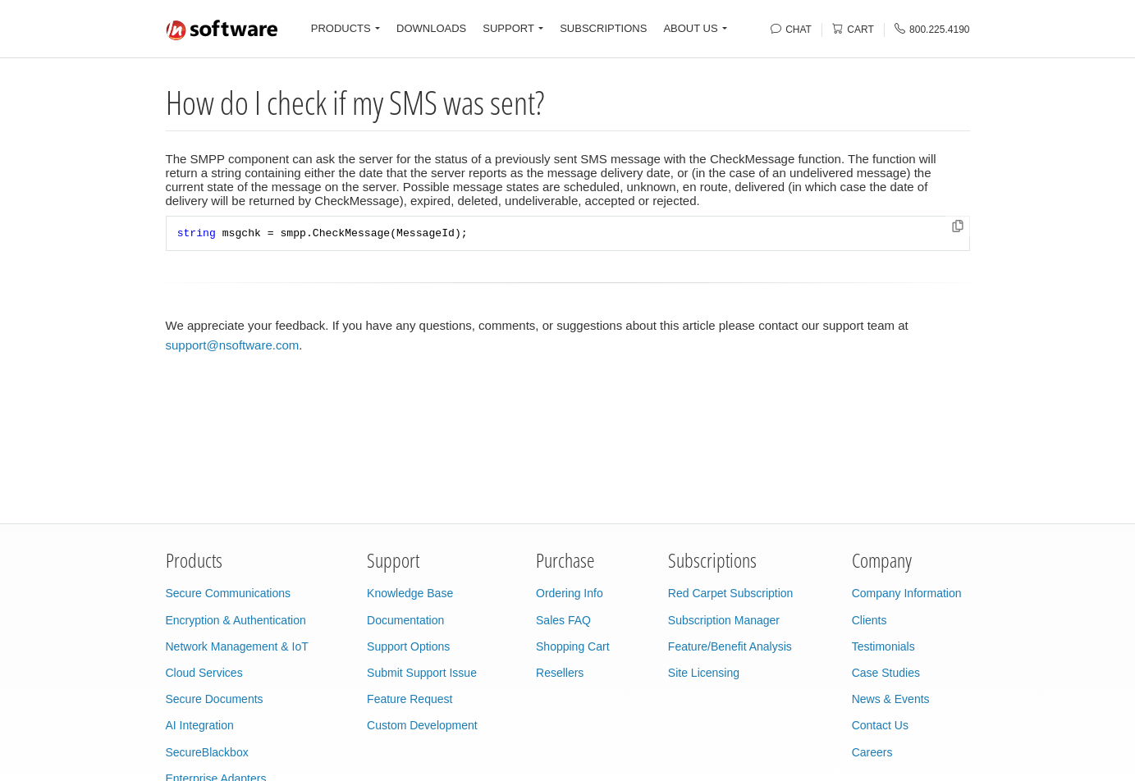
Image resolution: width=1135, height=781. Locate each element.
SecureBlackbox (207, 752)
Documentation (405, 620)
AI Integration (200, 725)
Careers (872, 752)
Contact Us (880, 725)
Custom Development (422, 725)
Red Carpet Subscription (731, 593)
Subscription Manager (724, 620)
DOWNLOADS (431, 28)
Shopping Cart (573, 646)
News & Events (891, 699)
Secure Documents (214, 699)
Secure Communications (228, 593)
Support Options (408, 646)
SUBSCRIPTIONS (603, 28)
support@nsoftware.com (233, 345)
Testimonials (883, 646)
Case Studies (886, 672)
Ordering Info (569, 593)
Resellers (560, 672)
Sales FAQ (563, 620)
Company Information (907, 593)
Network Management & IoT (237, 646)
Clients (869, 620)
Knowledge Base (410, 593)
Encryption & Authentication (236, 620)
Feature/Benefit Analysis (730, 646)
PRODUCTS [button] (341, 28)
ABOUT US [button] (690, 28)
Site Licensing (703, 672)
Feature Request (409, 699)
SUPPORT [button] (508, 28)
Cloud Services (204, 672)
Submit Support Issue (422, 672)
